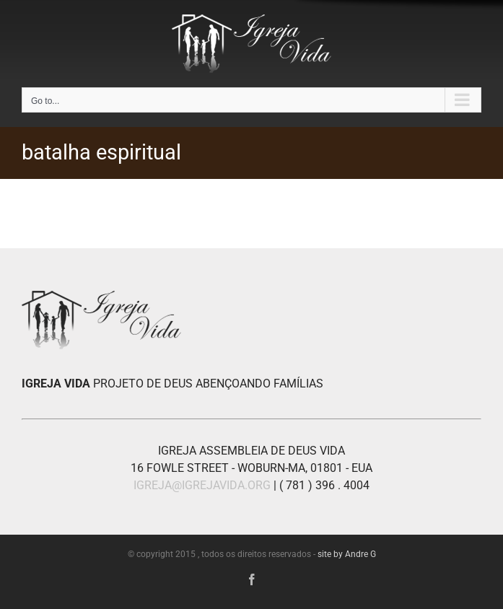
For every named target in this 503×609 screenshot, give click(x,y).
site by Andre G (347, 554)
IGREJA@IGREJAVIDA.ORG (202, 485)
